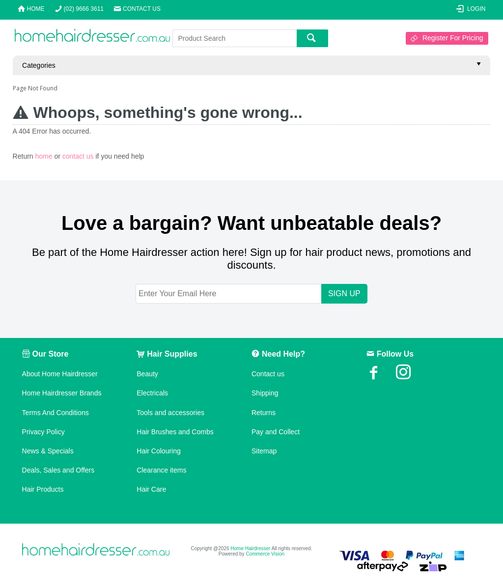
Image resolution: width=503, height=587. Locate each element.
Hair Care (151, 489)
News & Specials (48, 451)
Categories (39, 65)
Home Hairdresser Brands (62, 393)
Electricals (152, 393)
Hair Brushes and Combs (175, 432)
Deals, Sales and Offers (58, 470)
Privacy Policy (43, 432)
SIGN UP (344, 293)
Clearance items (161, 470)
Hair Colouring (158, 451)
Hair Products (43, 489)
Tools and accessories (170, 413)
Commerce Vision (265, 554)
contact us (78, 156)
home (44, 156)
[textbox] (234, 38)
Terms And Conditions (55, 413)
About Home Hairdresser (60, 374)
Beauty (147, 374)
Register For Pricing (452, 38)
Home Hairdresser (250, 548)
